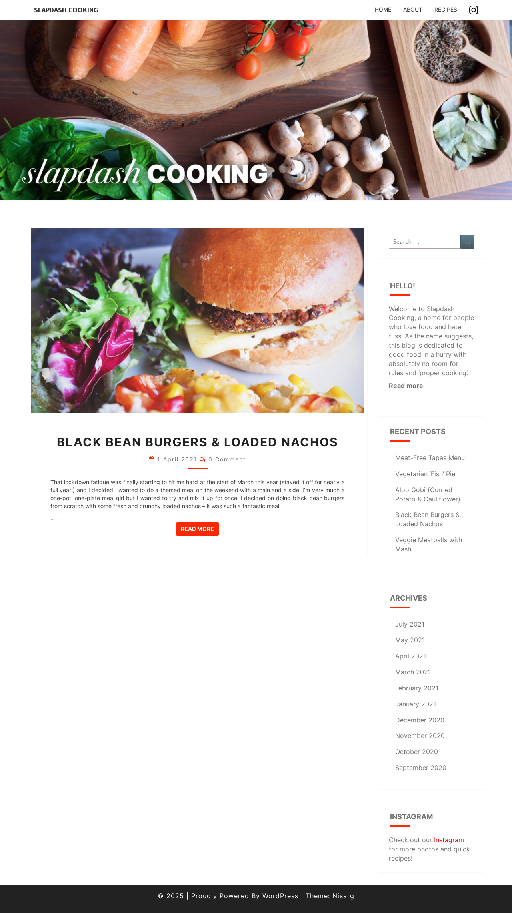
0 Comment (227, 459)
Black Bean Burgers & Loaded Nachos (197, 442)
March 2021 (413, 672)
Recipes (445, 9)
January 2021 (415, 704)
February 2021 (416, 688)
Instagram (449, 840)
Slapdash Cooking (66, 9)
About (412, 9)
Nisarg (343, 896)
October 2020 (416, 752)
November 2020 (420, 736)
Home (383, 9)
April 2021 (410, 656)
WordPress (280, 896)
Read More (200, 528)
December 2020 (419, 720)
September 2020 (420, 768)
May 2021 (410, 640)
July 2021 (409, 624)
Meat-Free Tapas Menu (430, 458)
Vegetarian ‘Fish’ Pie (425, 474)
